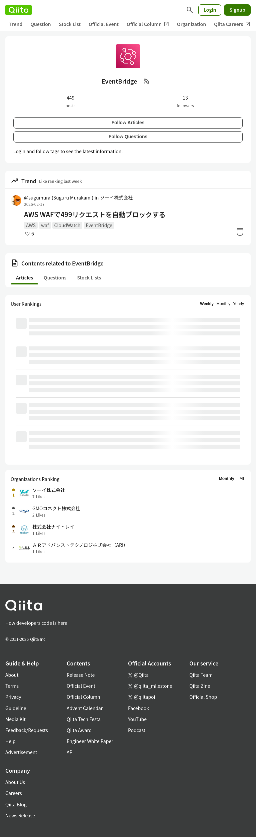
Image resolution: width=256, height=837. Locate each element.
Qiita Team (201, 674)
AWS (31, 225)
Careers (13, 793)
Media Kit (15, 719)
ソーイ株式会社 (116, 197)
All (242, 478)
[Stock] (240, 231)
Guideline (15, 708)
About (11, 674)
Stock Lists (89, 277)
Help (10, 741)
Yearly (238, 303)
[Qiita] (18, 10)
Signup (237, 9)
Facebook (138, 708)
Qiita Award (79, 730)
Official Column (148, 24)
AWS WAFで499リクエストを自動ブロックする (94, 214)
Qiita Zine (199, 685)
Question (40, 24)
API (70, 752)
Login (210, 9)
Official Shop (203, 696)
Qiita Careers (232, 24)
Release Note (81, 674)
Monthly (223, 303)
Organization (191, 24)
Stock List (70, 24)
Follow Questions (128, 136)
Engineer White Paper (90, 741)
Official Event (104, 24)
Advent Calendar (85, 708)
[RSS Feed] (147, 81)
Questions (55, 277)
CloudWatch (67, 225)
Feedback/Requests (26, 730)
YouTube (137, 719)
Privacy (13, 696)
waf (45, 225)
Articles (24, 277)
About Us (15, 782)
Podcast (136, 730)
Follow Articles (127, 122)
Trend (15, 24)
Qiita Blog (16, 804)
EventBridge (99, 225)
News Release (20, 815)
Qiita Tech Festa (84, 719)
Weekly (207, 303)
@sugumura (58, 197)
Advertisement (21, 752)
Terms (12, 685)
